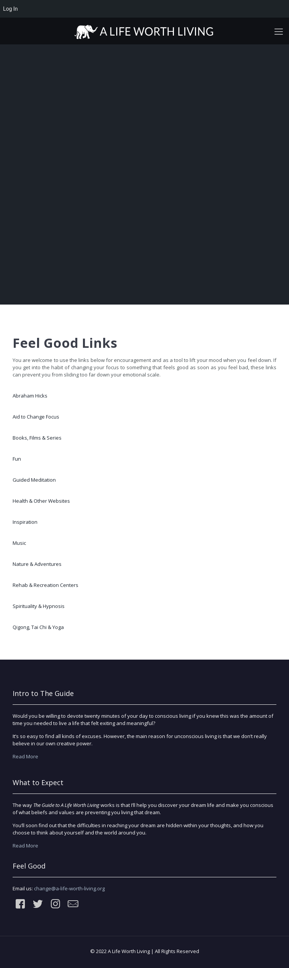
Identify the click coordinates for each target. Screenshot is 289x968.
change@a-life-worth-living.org (69, 888)
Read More (25, 756)
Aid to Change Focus (36, 416)
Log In (10, 9)
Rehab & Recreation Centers (45, 585)
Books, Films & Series (37, 437)
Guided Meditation (34, 479)
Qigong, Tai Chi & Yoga (38, 627)
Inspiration (25, 521)
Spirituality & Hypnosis (39, 606)
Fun (17, 458)
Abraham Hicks (30, 395)
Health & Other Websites (41, 500)
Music (19, 542)
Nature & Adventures (37, 564)
